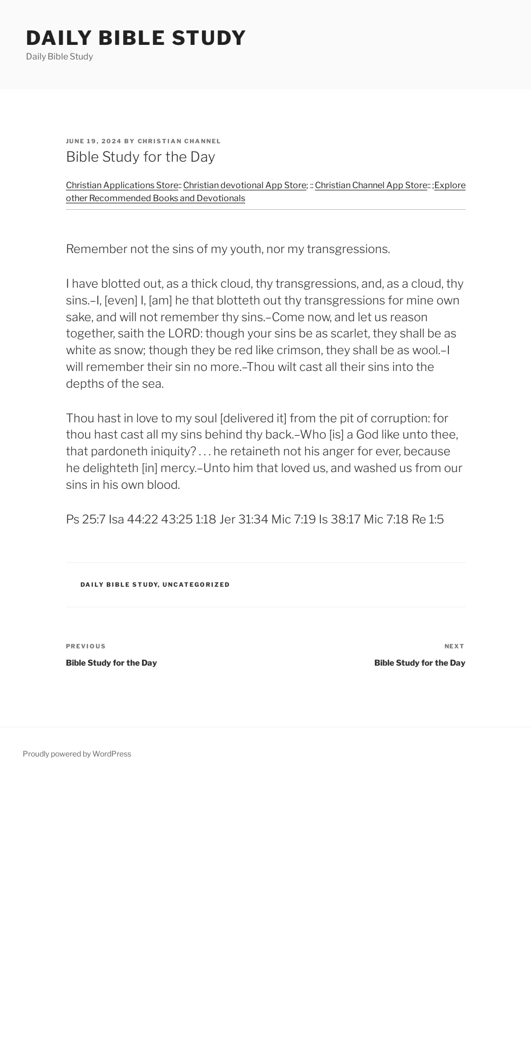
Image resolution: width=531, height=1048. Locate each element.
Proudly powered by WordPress (77, 753)
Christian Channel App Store (371, 185)
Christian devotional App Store (244, 185)
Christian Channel (180, 141)
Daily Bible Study (136, 38)
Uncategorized (196, 584)
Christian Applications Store (122, 185)
